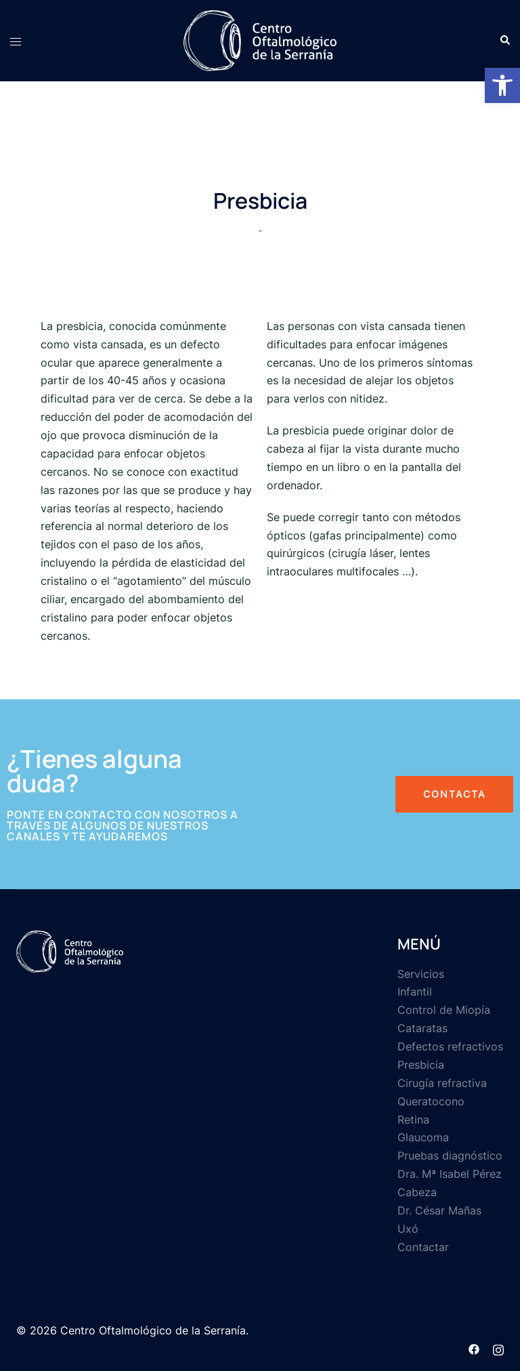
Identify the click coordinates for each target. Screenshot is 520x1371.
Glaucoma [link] (423, 1137)
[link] (502, 85)
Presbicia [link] (420, 1064)
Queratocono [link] (430, 1101)
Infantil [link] (414, 991)
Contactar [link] (423, 1247)
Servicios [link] (420, 974)
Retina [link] (413, 1119)
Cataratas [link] (422, 1028)
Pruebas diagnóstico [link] (449, 1155)
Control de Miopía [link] (443, 1010)
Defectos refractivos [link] (450, 1046)
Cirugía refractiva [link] (442, 1083)
